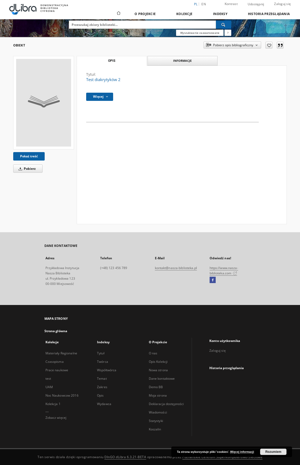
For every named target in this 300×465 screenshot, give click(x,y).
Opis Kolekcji (158, 361)
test (48, 378)
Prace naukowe (56, 370)
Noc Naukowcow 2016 (62, 395)
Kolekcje (184, 14)
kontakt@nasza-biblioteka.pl (176, 268)
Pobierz (26, 169)
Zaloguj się (282, 4)
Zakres (102, 387)
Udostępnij (256, 4)
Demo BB (156, 387)
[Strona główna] (118, 14)
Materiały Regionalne (61, 353)
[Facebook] (213, 280)
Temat (102, 378)
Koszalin (155, 429)
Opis (100, 395)
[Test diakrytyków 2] (43, 103)
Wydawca (104, 404)
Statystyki (156, 421)
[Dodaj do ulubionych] (269, 45)
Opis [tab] (111, 61)
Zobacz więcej (56, 417)
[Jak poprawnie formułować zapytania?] (227, 33)
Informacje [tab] (182, 61)
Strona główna (55, 331)
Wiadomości (158, 412)
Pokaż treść (29, 156)
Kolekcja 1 (53, 404)
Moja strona (158, 395)
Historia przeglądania (269, 14)
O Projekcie (145, 14)
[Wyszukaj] (223, 24)
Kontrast (231, 4)
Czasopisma (54, 361)
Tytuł (100, 353)
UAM (49, 387)
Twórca (102, 361)
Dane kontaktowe (162, 378)
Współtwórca (106, 370)
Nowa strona (158, 370)
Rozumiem (273, 452)
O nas (153, 353)
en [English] (203, 4)
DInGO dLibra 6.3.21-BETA (125, 457)
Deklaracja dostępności (166, 404)
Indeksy (220, 14)
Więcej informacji (242, 451)
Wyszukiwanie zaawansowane (199, 33)
